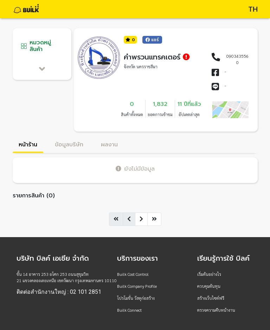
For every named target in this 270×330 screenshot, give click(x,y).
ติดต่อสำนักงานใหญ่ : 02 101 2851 (59, 292)
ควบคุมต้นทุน (208, 286)
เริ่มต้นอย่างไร (209, 274)
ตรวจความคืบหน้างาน (216, 310)
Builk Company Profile (137, 286)
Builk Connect (129, 310)
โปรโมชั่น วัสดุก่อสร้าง (136, 298)
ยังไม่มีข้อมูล (135, 169)
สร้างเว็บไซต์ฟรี (210, 298)
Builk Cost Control (133, 274)
